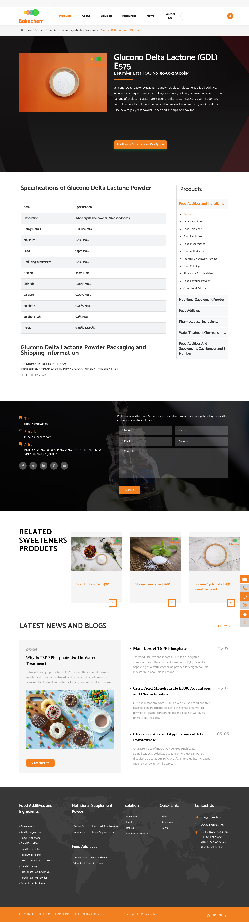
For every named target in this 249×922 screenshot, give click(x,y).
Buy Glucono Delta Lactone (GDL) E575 (140, 144)
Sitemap (129, 914)
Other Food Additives (195, 288)
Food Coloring (191, 266)
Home (28, 30)
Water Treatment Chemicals (199, 333)
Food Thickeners (192, 229)
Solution (106, 16)
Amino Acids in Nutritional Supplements (95, 827)
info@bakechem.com (73, 3)
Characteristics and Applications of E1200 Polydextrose (170, 737)
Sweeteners (91, 30)
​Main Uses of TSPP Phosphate (160, 648)
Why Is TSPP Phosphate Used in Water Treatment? (60, 660)
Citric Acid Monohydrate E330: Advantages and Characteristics (172, 691)
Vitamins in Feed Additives (88, 864)
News (150, 16)
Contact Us (169, 16)
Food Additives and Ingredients (64, 30)
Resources (129, 16)
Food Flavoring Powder (196, 281)
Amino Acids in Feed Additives (90, 858)
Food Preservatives (194, 244)
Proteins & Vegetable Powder (200, 259)
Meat (129, 823)
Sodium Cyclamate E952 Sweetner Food (213, 587)
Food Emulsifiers (192, 236)
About (86, 16)
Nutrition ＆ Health (137, 834)
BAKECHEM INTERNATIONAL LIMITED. (59, 914)
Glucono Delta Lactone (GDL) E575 (120, 30)
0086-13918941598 (40, 3)
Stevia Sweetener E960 (152, 584)
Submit (129, 490)
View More (40, 763)
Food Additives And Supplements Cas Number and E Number (202, 349)
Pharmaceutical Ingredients (198, 322)
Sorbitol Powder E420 (92, 584)
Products (65, 16)
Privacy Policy (149, 914)
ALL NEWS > (222, 626)
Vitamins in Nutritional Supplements (93, 832)
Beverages (132, 817)
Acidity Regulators (193, 221)
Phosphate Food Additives (198, 273)
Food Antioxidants (193, 251)
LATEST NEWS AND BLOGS (63, 626)
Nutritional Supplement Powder (201, 300)
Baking (130, 828)
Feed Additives (189, 311)
